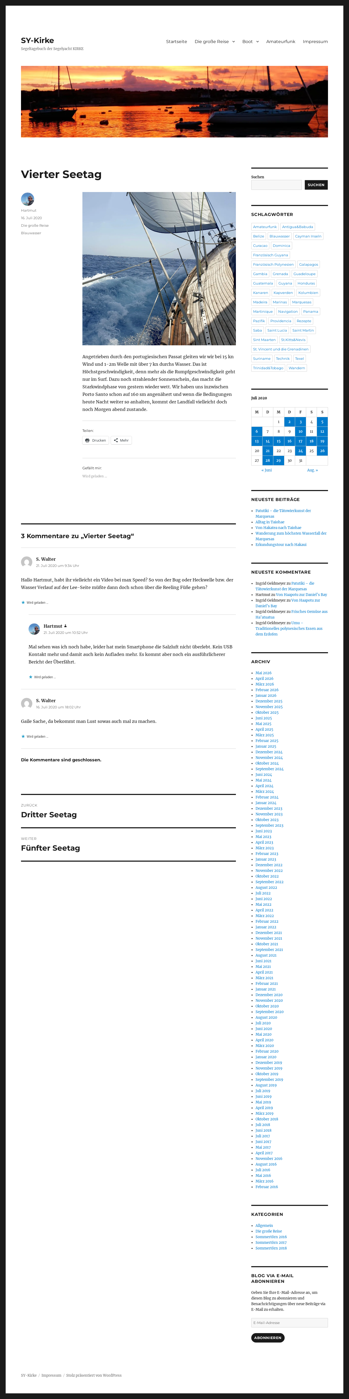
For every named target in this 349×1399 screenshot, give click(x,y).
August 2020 (266, 1017)
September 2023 (269, 825)
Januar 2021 (266, 989)
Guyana (285, 283)
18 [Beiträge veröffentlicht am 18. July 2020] (311, 441)
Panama (310, 311)
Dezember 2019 (269, 1062)
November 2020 (269, 1000)
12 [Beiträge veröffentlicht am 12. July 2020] (322, 431)
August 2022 (266, 887)
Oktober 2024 (267, 763)
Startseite (176, 41)
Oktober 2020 (267, 1006)
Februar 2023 (267, 853)
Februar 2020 (267, 1051)
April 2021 (264, 972)
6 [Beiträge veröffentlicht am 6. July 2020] (257, 431)
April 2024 (264, 786)
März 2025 (265, 735)
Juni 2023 (264, 831)
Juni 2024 (264, 774)
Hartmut (28, 210)
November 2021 (269, 938)
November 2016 (269, 1158)
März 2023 (265, 848)
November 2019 (269, 1068)
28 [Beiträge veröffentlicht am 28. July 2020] (268, 460)
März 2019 (265, 1113)
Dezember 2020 (269, 995)
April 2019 (264, 1108)
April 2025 (264, 729)
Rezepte (304, 321)
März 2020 (265, 1045)
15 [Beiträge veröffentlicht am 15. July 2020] (279, 441)
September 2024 (270, 769)
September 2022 (270, 882)
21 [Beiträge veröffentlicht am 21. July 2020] (268, 451)
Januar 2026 (266, 695)
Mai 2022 (263, 904)
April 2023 (264, 842)
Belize (258, 236)
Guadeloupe (305, 274)
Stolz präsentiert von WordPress (94, 1375)
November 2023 (269, 814)
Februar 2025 (267, 740)
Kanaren (260, 292)
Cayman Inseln (308, 236)
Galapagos (308, 264)
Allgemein (264, 1225)
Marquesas (301, 302)
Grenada (280, 274)
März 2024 (265, 791)
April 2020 (264, 1040)
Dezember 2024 (269, 752)
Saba (257, 330)
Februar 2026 (267, 690)
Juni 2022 (264, 899)
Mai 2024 (263, 780)
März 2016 (265, 1181)
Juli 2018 (263, 1125)
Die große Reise (212, 41)
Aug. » (312, 470)
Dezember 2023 (269, 808)
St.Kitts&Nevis (293, 340)
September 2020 (270, 1012)
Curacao (260, 245)
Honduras (306, 283)
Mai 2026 (264, 673)
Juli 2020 (263, 1023)
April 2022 (264, 910)
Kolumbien (308, 292)
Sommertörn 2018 (271, 1248)
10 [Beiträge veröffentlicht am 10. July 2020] (301, 431)
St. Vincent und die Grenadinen (281, 349)
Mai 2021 (263, 966)
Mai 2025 (263, 724)
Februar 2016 (267, 1187)
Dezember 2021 (269, 933)
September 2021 (269, 949)
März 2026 (265, 684)
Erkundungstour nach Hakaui (281, 544)
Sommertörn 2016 (271, 1237)
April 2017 (264, 1153)
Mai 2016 (263, 1175)
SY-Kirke (37, 40)
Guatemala (263, 283)
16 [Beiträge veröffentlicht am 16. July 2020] (290, 441)
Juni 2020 (264, 1029)
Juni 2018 (263, 1130)
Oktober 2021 (267, 944)
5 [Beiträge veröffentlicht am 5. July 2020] (322, 422)
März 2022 (265, 916)
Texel (299, 358)
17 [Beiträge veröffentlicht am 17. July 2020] (300, 441)
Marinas (280, 302)
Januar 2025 (266, 746)
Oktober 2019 (267, 1074)
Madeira (260, 302)
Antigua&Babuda (297, 227)
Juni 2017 (263, 1141)
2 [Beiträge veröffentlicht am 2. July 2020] (289, 422)
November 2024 (269, 757)
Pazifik (259, 321)
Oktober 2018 (267, 1119)
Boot (247, 41)
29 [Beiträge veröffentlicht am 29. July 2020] (278, 460)
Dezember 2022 (269, 865)
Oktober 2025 (267, 712)
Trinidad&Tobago (268, 368)
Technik (283, 358)
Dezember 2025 (269, 701)
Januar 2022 (266, 927)
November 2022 (269, 870)
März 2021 (264, 978)
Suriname (262, 358)
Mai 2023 (263, 837)
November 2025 (269, 707)
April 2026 (265, 678)
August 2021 (266, 955)
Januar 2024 (266, 803)
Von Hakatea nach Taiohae (278, 527)
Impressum (315, 41)
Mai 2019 (263, 1102)
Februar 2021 (267, 983)
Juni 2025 (264, 718)
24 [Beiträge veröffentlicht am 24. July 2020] (300, 451)
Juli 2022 (263, 893)
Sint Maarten (264, 340)
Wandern (297, 368)
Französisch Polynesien (273, 264)
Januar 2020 (266, 1057)
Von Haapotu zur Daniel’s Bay (301, 594)
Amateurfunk (280, 41)
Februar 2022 (267, 921)
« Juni (266, 470)
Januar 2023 (266, 859)
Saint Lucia (277, 330)
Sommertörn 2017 (271, 1242)
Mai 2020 (263, 1034)
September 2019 (269, 1079)
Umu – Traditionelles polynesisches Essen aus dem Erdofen (289, 629)
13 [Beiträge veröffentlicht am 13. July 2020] (257, 441)
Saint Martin (303, 330)
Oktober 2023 (267, 820)
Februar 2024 (267, 797)
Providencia (280, 321)
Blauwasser (31, 233)
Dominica (281, 245)
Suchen (257, 177)
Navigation (288, 311)
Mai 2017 (263, 1147)
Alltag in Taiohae (270, 522)
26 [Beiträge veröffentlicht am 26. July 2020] (322, 451)
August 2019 (266, 1085)
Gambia (260, 274)
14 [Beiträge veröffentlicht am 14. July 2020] (268, 441)
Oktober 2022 (267, 876)
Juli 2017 (263, 1136)
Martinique (263, 311)
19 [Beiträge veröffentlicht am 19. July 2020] (322, 441)
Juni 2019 (264, 1096)
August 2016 (266, 1164)
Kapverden (283, 292)
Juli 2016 (263, 1170)
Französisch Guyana (270, 255)
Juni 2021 (263, 961)
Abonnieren (268, 1338)
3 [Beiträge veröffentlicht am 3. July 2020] (301, 422)
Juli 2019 (263, 1091)
